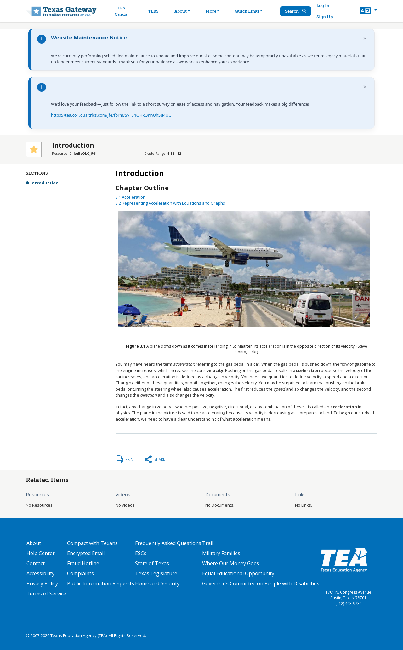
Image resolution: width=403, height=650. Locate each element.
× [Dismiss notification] (365, 38)
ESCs (140, 553)
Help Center (40, 553)
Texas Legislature (156, 573)
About (33, 543)
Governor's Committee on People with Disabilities (260, 583)
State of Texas (152, 563)
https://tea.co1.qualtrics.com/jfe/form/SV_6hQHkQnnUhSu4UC (111, 115)
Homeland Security (157, 583)
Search (295, 11)
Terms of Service (46, 593)
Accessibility (40, 573)
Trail (207, 543)
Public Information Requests (100, 583)
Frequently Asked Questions (168, 543)
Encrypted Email (86, 553)
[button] (368, 11)
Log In (322, 5)
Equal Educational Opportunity (238, 573)
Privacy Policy (42, 583)
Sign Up (324, 17)
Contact (35, 563)
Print (130, 459)
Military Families (221, 553)
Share (159, 459)
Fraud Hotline (83, 563)
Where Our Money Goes (230, 563)
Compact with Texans (92, 543)
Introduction (45, 183)
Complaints (80, 573)
